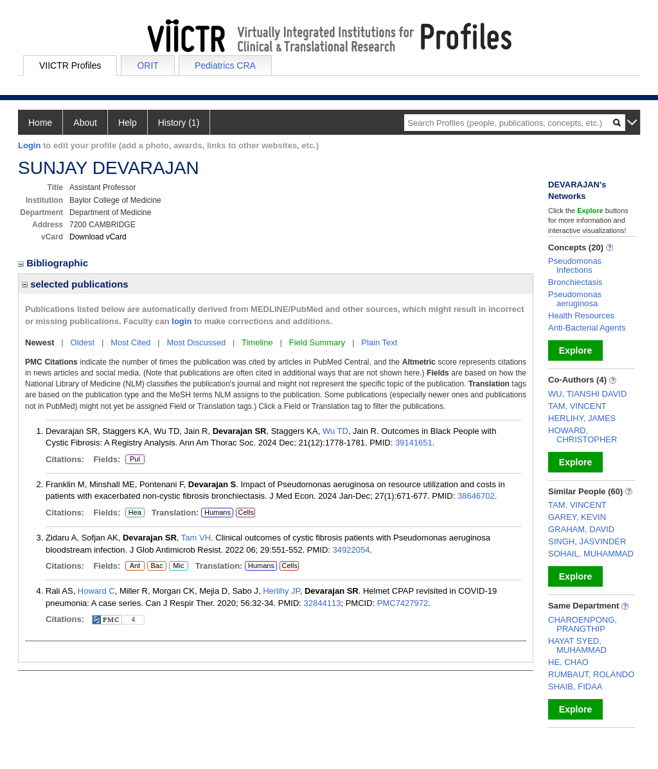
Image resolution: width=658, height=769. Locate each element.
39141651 (413, 442)
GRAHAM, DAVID (581, 529)
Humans (217, 512)
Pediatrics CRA (225, 65)
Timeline (257, 342)
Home (40, 122)
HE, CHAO (568, 662)
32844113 (322, 603)
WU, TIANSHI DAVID (587, 394)
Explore (575, 350)
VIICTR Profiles (70, 65)
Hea (134, 512)
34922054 (351, 550)
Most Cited (130, 342)
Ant (134, 566)
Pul (134, 459)
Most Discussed (196, 342)
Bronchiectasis (575, 282)
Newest (40, 342)
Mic (178, 566)
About (85, 122)
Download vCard (98, 236)
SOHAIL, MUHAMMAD (591, 553)
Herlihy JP (281, 591)
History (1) (179, 122)
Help (127, 122)
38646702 (476, 496)
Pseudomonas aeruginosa (574, 298)
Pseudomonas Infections (574, 265)
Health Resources (581, 315)
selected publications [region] (75, 284)
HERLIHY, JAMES (582, 418)
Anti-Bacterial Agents (587, 328)
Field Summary (317, 342)
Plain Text (379, 342)
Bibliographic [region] (54, 262)
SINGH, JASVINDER (587, 541)
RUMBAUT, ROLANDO (591, 674)
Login (29, 145)
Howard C (96, 591)
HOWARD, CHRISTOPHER (582, 435)
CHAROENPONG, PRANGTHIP (582, 624)
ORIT (147, 65)
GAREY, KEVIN (577, 517)
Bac (156, 566)
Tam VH (196, 537)
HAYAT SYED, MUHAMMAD (577, 645)
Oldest (83, 342)
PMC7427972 (403, 603)
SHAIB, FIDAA (575, 686)
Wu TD (335, 431)
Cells (245, 512)
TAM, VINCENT (577, 406)
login (181, 321)
